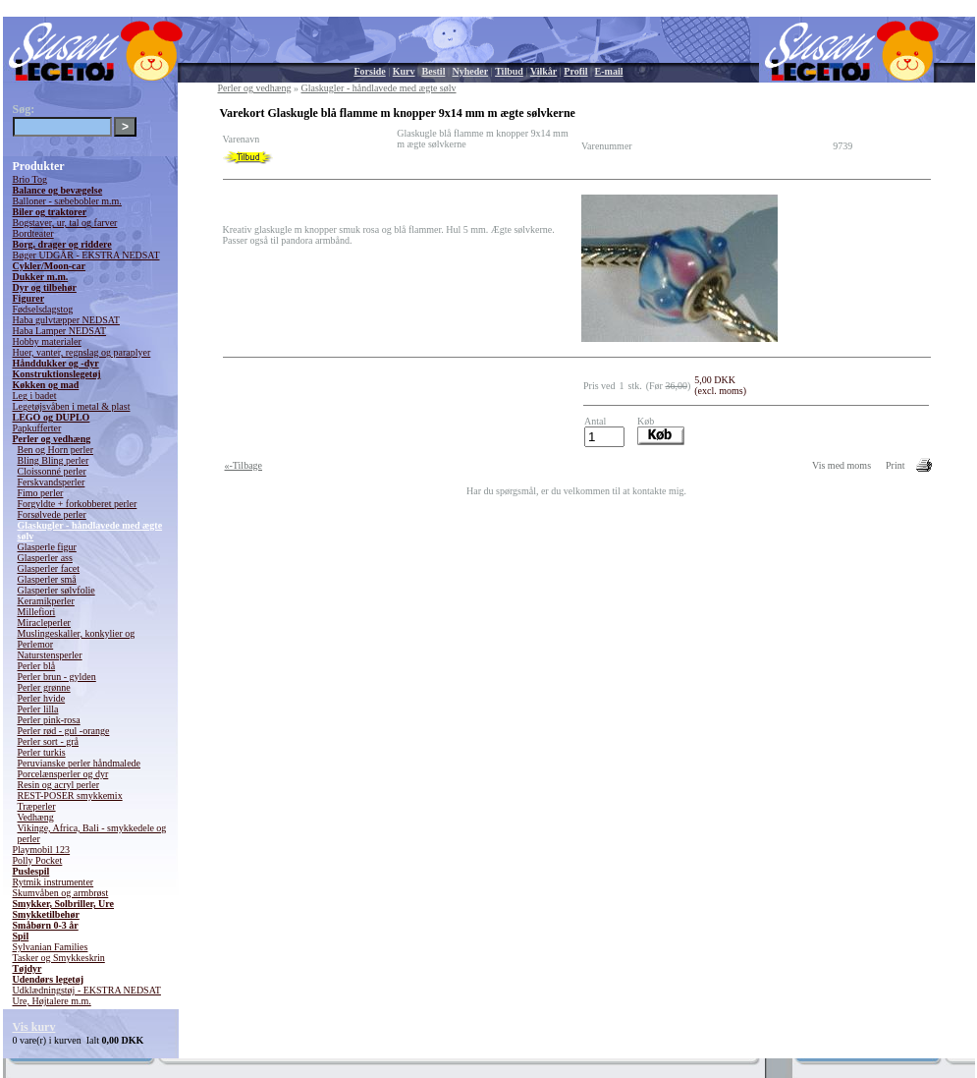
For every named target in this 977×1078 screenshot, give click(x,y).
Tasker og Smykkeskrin (59, 957)
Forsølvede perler (52, 514)
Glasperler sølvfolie (56, 590)
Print (895, 465)
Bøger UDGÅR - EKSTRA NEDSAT (86, 255)
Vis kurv (34, 1027)
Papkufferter (37, 428)
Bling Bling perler (53, 460)
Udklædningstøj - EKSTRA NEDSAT (87, 990)
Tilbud (509, 71)
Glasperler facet (49, 568)
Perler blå (37, 665)
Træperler (37, 806)
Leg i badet (35, 395)
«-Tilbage (244, 465)
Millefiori (37, 611)
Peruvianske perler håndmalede (79, 763)
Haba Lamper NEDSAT (60, 330)
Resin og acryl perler (59, 784)
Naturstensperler (50, 655)
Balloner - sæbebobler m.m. (67, 201)
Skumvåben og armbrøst (61, 892)
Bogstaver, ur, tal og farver (65, 222)
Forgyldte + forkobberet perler (77, 503)
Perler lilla (38, 709)
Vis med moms (841, 465)
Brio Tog (30, 179)
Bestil (434, 71)
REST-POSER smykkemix (70, 795)
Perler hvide (42, 698)
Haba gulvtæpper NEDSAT (66, 319)
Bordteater (33, 233)
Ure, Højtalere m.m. (52, 1000)
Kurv (404, 71)
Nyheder (470, 71)
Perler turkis (42, 752)
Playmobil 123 (42, 849)
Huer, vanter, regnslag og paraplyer (82, 352)
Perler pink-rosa (49, 719)
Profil (575, 71)
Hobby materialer (47, 341)
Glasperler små (47, 579)
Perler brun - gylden (57, 676)
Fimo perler (41, 492)
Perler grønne (44, 687)
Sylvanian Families (50, 946)
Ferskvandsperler (51, 482)
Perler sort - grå (48, 741)
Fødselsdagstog (43, 309)
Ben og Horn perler (55, 449)
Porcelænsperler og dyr (63, 773)
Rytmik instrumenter (53, 882)
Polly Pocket (38, 860)
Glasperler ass (45, 557)
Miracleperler (44, 622)
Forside (370, 71)
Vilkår (543, 71)
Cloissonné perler (52, 471)
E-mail (609, 71)
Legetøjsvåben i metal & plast (72, 406)
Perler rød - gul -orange (64, 730)
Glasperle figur (47, 546)
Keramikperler (46, 601)
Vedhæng (36, 817)
